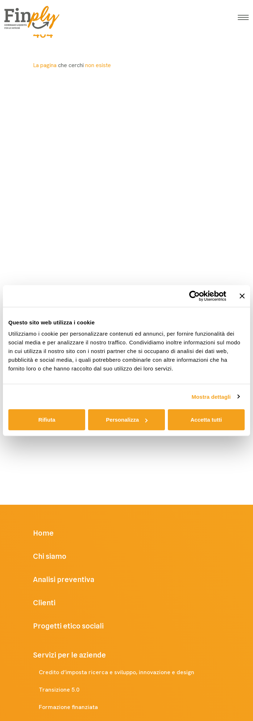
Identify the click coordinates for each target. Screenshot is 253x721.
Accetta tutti (206, 420)
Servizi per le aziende (76, 655)
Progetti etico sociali (78, 626)
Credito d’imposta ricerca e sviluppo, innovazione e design (124, 672)
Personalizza (127, 420)
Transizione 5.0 (66, 690)
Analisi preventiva (74, 579)
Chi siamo (60, 556)
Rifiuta (46, 420)
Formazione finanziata (75, 707)
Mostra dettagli (211, 396)
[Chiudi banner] (242, 295)
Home (53, 533)
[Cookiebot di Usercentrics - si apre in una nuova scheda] (194, 295)
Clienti (54, 603)
